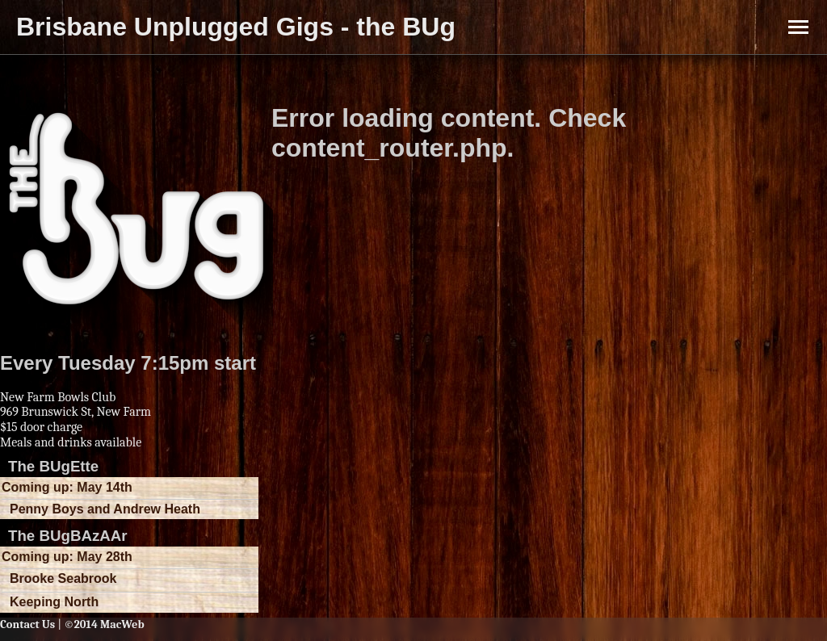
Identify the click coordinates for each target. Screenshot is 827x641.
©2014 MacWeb (104, 624)
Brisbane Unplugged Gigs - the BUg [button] (235, 26)
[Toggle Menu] (798, 27)
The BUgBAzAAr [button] (68, 535)
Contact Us (27, 624)
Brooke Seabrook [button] (63, 578)
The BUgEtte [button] (53, 466)
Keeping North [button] (54, 602)
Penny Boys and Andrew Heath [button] (105, 509)
